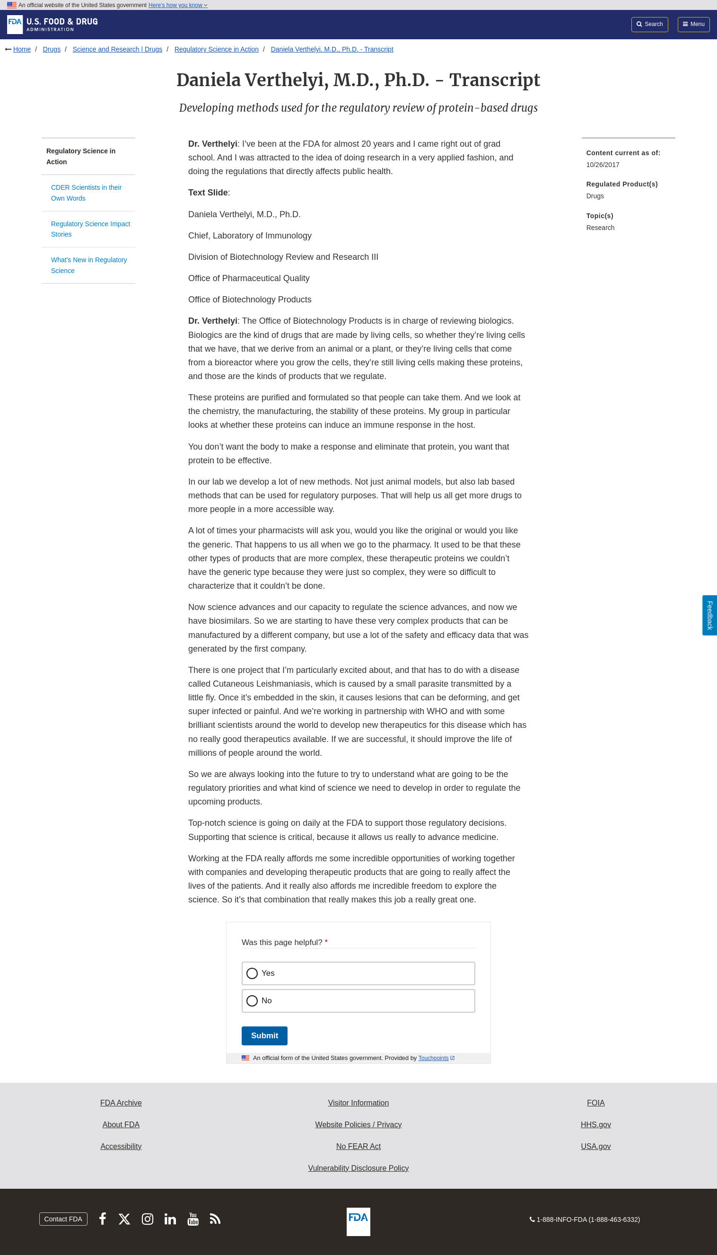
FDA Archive (121, 1103)
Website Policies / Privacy (358, 1125)
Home (22, 49)
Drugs (52, 49)
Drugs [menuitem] (595, 196)
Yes (268, 973)
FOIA (595, 1103)
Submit (264, 1035)
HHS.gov (596, 1125)
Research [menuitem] (600, 227)
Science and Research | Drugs (118, 49)
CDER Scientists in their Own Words (86, 193)
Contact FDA (63, 1219)
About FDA (121, 1125)
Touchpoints (434, 1058)
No (267, 1000)
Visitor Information (358, 1103)
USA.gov (596, 1146)
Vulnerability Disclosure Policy (358, 1168)
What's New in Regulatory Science (89, 265)
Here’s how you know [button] (178, 5)
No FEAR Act (358, 1146)
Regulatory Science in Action (217, 49)
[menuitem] (628, 161)
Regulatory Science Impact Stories (90, 229)
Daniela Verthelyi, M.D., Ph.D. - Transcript (332, 49)
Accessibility (120, 1146)
